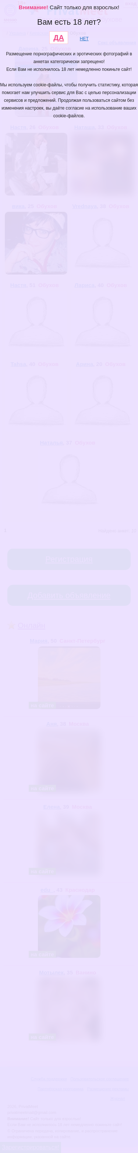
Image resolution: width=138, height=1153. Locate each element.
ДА (58, 38)
